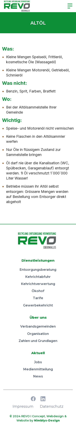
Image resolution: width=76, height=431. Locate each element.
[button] (70, 6)
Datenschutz (51, 406)
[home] (18, 6)
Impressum (23, 406)
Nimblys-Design (47, 420)
